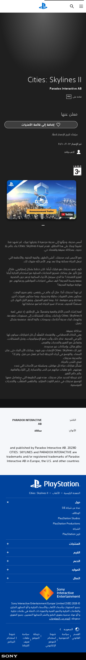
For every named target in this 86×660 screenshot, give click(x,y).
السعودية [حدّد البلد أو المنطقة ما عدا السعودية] (69, 629)
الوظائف (76, 513)
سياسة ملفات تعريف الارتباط (25, 639)
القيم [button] (43, 552)
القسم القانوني (76, 636)
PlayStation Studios (69, 518)
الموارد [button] (43, 570)
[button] (41, 199)
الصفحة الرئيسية (72, 493)
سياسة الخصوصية (64, 636)
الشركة (76, 529)
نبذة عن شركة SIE (71, 508)
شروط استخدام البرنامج (11, 637)
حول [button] (43, 502)
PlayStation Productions (66, 523)
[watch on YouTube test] (67, 214)
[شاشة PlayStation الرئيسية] (43, 6)
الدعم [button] (43, 561)
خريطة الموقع (36, 636)
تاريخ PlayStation (71, 534)
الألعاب (56, 493)
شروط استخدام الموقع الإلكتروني (51, 639)
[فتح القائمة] (81, 6)
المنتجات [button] (43, 544)
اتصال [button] (43, 578)
